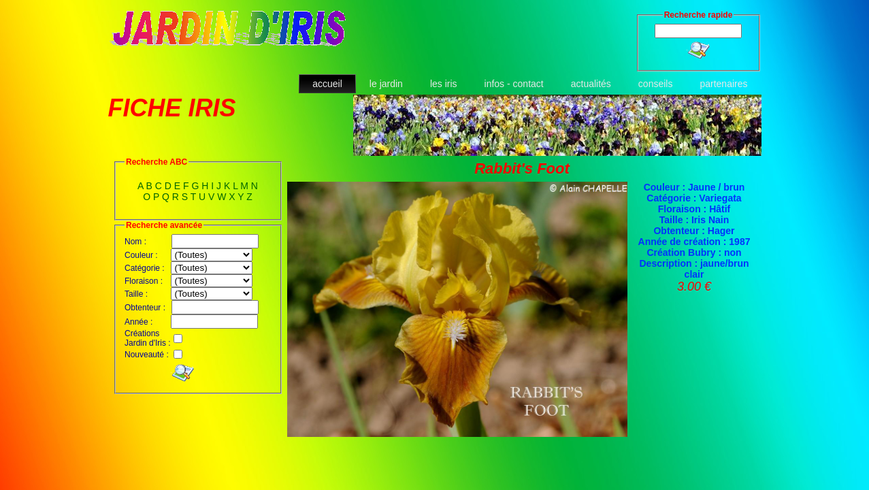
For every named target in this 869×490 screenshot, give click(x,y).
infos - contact (514, 83)
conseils (655, 83)
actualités (591, 83)
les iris (443, 83)
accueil (327, 83)
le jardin (386, 83)
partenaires (723, 83)
